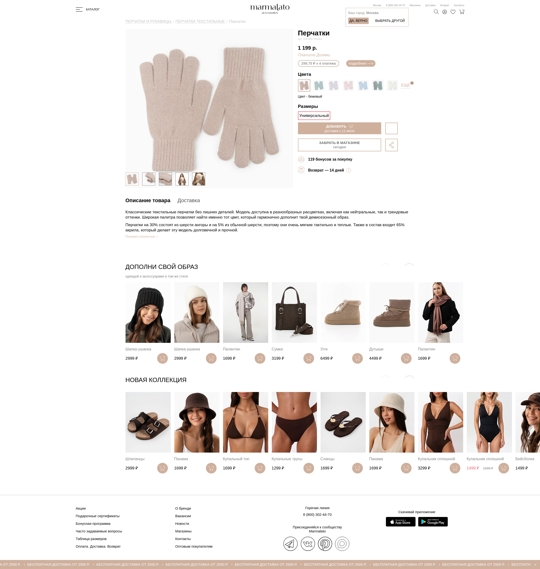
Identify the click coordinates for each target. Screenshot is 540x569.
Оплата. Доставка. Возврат (98, 546)
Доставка (430, 5)
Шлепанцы (135, 459)
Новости (182, 523)
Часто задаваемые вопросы (99, 531)
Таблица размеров (91, 539)
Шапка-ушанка (138, 349)
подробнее (360, 63)
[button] (409, 268)
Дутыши (376, 349)
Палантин (231, 349)
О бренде (183, 508)
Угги (324, 349)
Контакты (459, 5)
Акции (81, 508)
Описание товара (148, 200)
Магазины (415, 5)
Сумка (277, 349)
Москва (377, 5)
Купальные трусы (287, 459)
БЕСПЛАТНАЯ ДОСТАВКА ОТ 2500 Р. (68, 564)
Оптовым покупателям (194, 546)
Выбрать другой (390, 21)
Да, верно (358, 21)
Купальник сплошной (436, 459)
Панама (181, 459)
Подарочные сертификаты (98, 516)
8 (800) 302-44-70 (395, 5)
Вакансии (183, 516)
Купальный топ (236, 459)
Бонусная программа (93, 523)
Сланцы (328, 459)
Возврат (444, 5)
